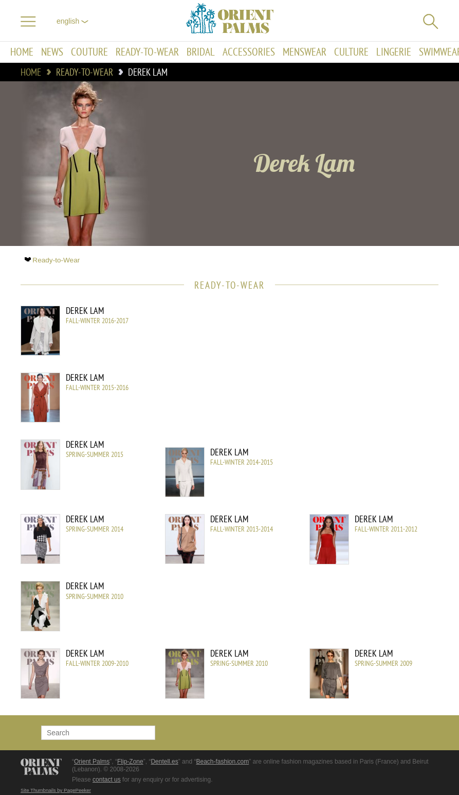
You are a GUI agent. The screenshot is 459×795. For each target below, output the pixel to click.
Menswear (304, 52)
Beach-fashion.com (222, 761)
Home (21, 52)
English (72, 21)
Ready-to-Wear (147, 52)
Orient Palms (91, 761)
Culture (351, 52)
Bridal (201, 52)
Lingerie (393, 52)
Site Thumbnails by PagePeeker (56, 790)
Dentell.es (164, 761)
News (52, 52)
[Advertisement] (351, 375)
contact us (107, 779)
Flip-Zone (130, 761)
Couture (89, 52)
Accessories (249, 52)
